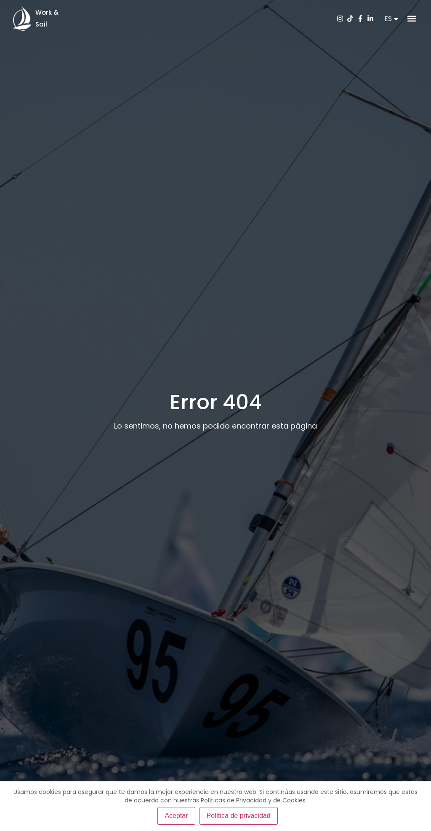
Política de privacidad (239, 815)
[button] (411, 19)
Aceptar (176, 815)
